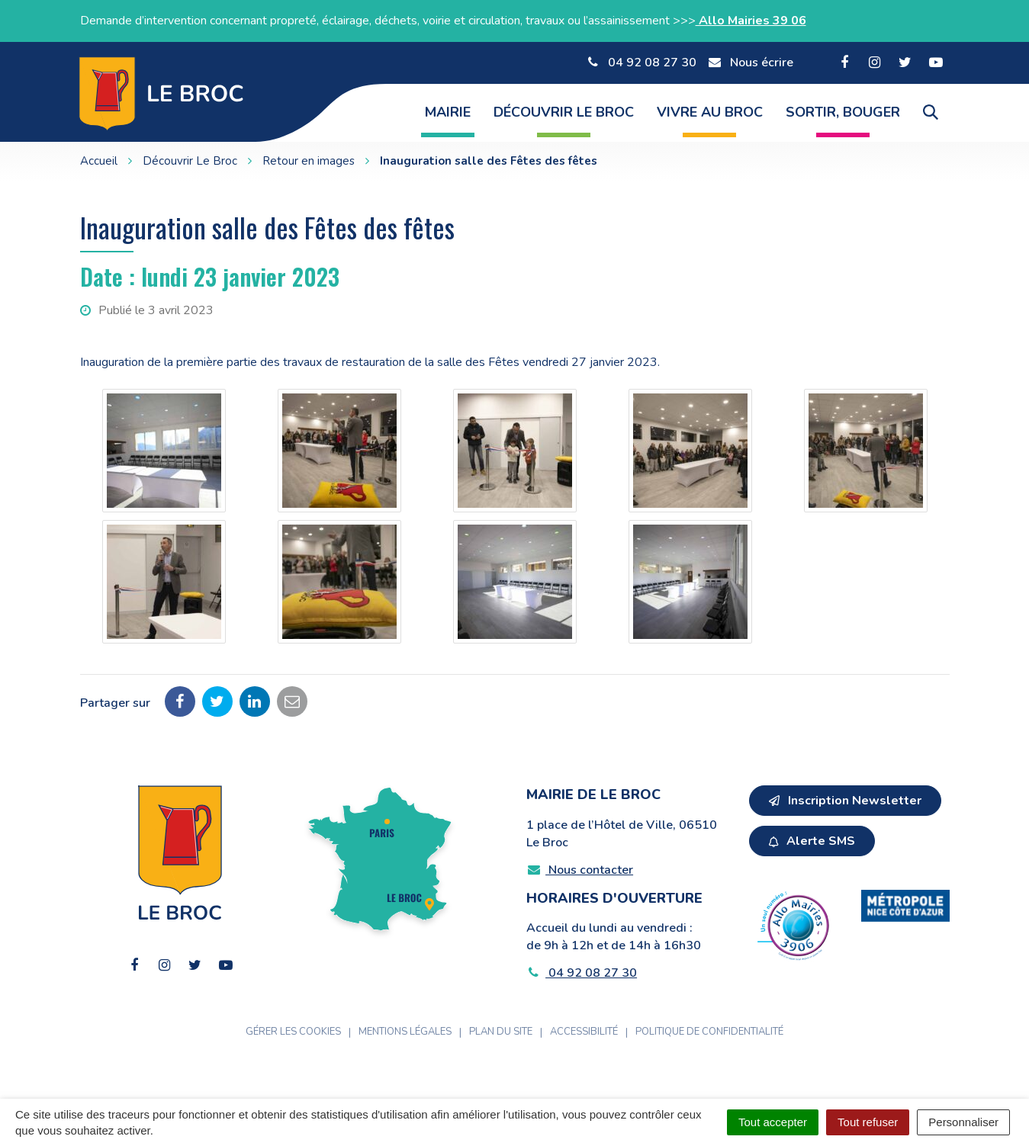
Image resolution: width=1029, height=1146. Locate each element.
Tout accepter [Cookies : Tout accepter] (772, 1122)
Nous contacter (580, 870)
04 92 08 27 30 (582, 973)
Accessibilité (584, 1031)
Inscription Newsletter (845, 800)
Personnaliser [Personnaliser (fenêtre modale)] (963, 1122)
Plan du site (500, 1031)
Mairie (448, 112)
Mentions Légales (405, 1031)
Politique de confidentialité (709, 1031)
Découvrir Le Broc (564, 112)
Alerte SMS (812, 841)
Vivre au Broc (710, 112)
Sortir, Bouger (843, 112)
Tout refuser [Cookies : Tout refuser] (868, 1122)
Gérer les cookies (293, 1031)
